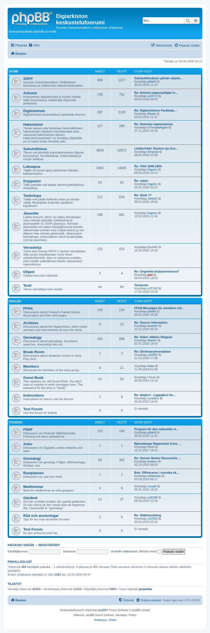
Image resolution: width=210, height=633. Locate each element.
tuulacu (152, 461)
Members (31, 366)
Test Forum (33, 409)
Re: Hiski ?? (143, 195)
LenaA (151, 486)
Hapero (152, 169)
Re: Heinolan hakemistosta (153, 124)
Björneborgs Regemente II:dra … (157, 443)
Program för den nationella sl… (156, 429)
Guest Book (33, 378)
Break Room (34, 352)
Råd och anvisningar (41, 516)
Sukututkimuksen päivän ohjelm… (158, 78)
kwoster (152, 325)
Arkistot (30, 93)
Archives (31, 323)
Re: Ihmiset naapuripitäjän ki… (156, 92)
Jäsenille (31, 213)
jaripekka (145, 589)
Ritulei (151, 113)
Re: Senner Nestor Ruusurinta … (157, 458)
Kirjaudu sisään (21, 545)
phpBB (102, 610)
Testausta (141, 285)
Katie (150, 366)
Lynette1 (153, 398)
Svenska (15, 422)
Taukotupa (32, 196)
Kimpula (152, 151)
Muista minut (150, 551)
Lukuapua (31, 167)
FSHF (28, 429)
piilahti (151, 81)
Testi (27, 285)
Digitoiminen (34, 111)
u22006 (152, 354)
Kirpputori (32, 181)
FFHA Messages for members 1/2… (159, 308)
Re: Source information (151, 322)
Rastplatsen (33, 473)
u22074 (152, 96)
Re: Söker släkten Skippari (153, 337)
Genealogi (32, 458)
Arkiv (27, 444)
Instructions (33, 395)
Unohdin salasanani (124, 551)
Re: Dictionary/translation (152, 351)
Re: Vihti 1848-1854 (148, 166)
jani (150, 274)
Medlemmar (33, 487)
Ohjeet (28, 272)
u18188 (152, 497)
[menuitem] (34, 45)
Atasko (152, 340)
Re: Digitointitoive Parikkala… (155, 110)
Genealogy (32, 337)
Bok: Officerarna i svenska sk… (156, 472)
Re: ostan (141, 180)
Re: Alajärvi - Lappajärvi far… (155, 395)
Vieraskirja (32, 247)
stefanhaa (154, 475)
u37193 (152, 288)
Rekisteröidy (49, 545)
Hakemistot (33, 124)
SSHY (28, 79)
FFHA (28, 308)
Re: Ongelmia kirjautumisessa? (156, 271)
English (15, 301)
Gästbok (30, 498)
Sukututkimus (35, 149)
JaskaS (152, 198)
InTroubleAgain (157, 127)
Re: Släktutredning (147, 515)
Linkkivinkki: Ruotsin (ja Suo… (156, 148)
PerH (150, 447)
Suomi (13, 71)
